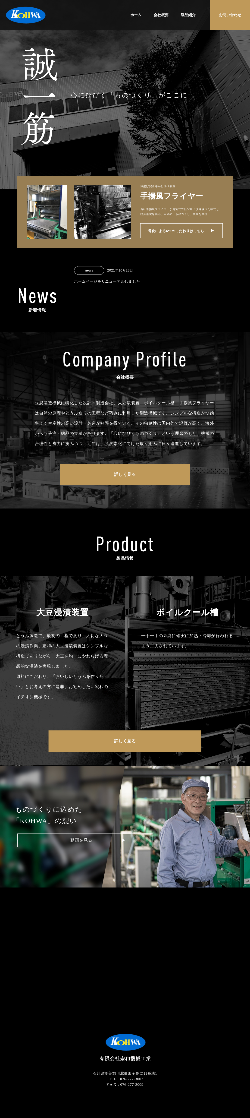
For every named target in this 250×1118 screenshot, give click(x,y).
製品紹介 (188, 15)
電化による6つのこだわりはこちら (179, 232)
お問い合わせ (230, 15)
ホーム (135, 15)
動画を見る (56, 843)
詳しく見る (125, 477)
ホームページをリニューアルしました (107, 281)
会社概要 (161, 15)
